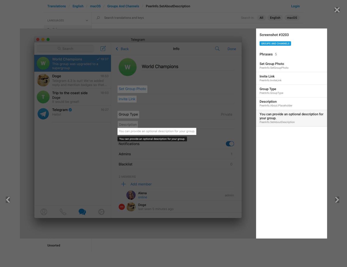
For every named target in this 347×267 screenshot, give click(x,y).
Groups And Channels (275, 43)
